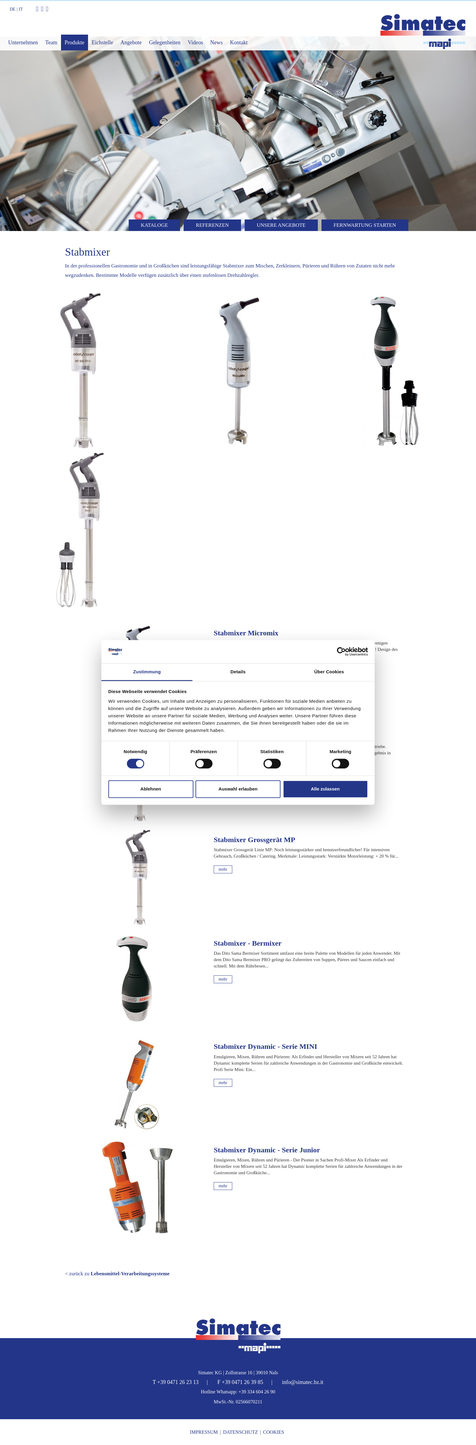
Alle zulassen (325, 788)
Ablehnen (150, 788)
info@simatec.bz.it (303, 1382)
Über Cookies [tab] (329, 671)
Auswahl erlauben (238, 788)
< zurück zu (117, 1274)
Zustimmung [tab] (147, 671)
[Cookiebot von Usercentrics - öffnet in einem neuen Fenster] (341, 651)
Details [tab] (238, 671)
